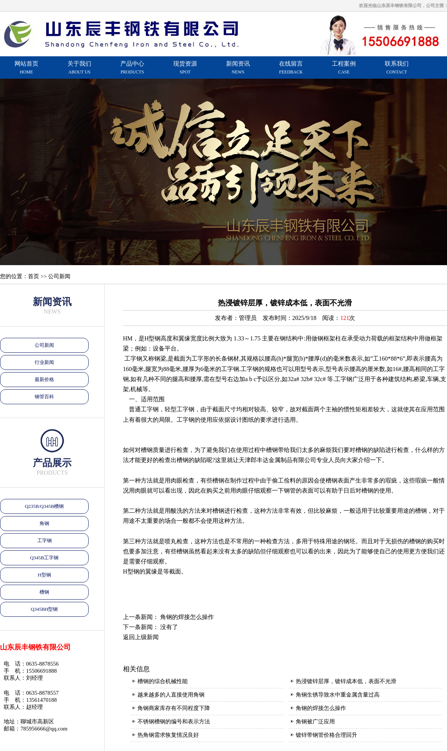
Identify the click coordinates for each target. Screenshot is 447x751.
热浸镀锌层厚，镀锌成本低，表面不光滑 (346, 681)
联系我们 (397, 67)
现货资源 (185, 67)
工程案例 (344, 67)
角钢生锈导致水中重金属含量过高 (338, 695)
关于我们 (79, 67)
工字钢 (44, 540)
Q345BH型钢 (44, 609)
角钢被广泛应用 (315, 722)
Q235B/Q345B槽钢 (44, 506)
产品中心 (132, 67)
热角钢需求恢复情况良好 (168, 735)
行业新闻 (44, 362)
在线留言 (291, 67)
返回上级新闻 (141, 637)
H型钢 (44, 575)
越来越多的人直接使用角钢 (171, 695)
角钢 (44, 523)
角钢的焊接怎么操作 (187, 617)
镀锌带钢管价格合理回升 (326, 735)
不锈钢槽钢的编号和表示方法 (173, 722)
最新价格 (44, 379)
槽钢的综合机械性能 (162, 681)
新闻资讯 (238, 67)
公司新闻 (44, 345)
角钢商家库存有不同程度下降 (173, 708)
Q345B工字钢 (44, 557)
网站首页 (26, 67)
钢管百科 (44, 396)
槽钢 (44, 592)
